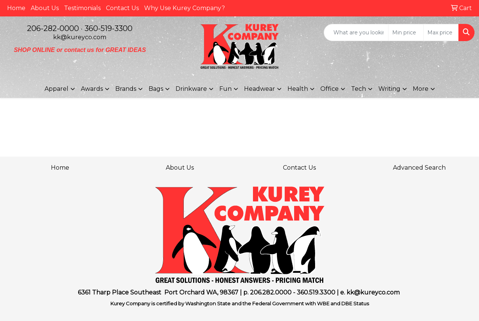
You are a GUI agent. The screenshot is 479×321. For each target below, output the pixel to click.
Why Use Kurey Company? (184, 8)
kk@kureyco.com (79, 37)
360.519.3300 (316, 292)
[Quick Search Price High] (441, 32)
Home (16, 8)
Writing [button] (389, 88)
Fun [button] (225, 88)
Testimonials (82, 8)
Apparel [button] (56, 88)
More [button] (420, 88)
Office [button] (329, 88)
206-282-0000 (53, 28)
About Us (45, 8)
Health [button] (297, 88)
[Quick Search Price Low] (406, 32)
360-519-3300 (108, 28)
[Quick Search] (356, 32)
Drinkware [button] (191, 88)
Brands (125, 88)
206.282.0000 (271, 292)
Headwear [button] (259, 88)
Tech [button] (358, 88)
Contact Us (122, 8)
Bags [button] (156, 88)
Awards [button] (92, 88)
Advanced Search (419, 167)
